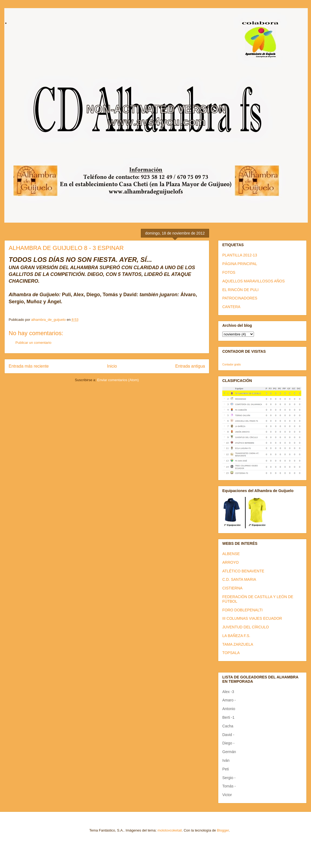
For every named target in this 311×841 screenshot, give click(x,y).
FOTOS (228, 272)
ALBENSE (231, 554)
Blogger (223, 830)
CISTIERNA (232, 588)
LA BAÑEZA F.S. (236, 636)
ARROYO (230, 562)
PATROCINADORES (239, 298)
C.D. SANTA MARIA (239, 579)
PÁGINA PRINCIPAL (239, 264)
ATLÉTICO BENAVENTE (243, 571)
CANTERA (231, 307)
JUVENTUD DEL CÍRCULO (245, 627)
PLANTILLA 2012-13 (239, 255)
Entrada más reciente (29, 366)
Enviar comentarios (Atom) (118, 380)
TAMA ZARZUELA (237, 644)
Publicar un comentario (33, 343)
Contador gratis (231, 364)
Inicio (112, 366)
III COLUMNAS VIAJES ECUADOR (252, 618)
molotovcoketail (169, 830)
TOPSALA (231, 653)
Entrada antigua (190, 366)
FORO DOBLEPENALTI (242, 610)
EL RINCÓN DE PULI (240, 290)
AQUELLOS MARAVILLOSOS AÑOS (253, 281)
